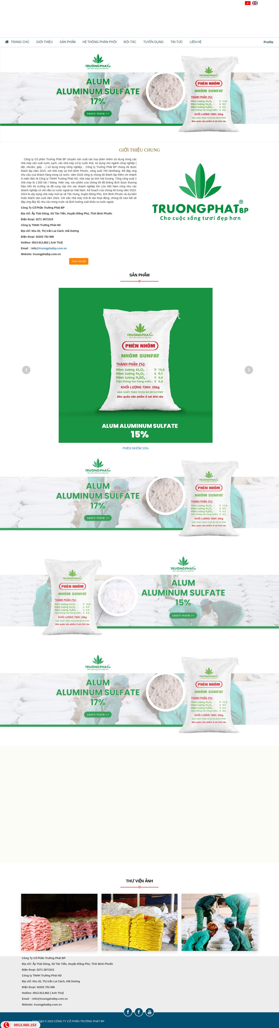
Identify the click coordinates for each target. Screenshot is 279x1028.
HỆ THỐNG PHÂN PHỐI (100, 42)
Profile (266, 42)
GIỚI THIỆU (44, 42)
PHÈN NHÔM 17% (136, 448)
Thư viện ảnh (139, 881)
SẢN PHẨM (68, 42)
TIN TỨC (176, 42)
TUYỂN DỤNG (153, 42)
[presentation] (26, 370)
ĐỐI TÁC (130, 42)
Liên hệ (196, 42)
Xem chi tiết (79, 261)
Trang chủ (17, 42)
